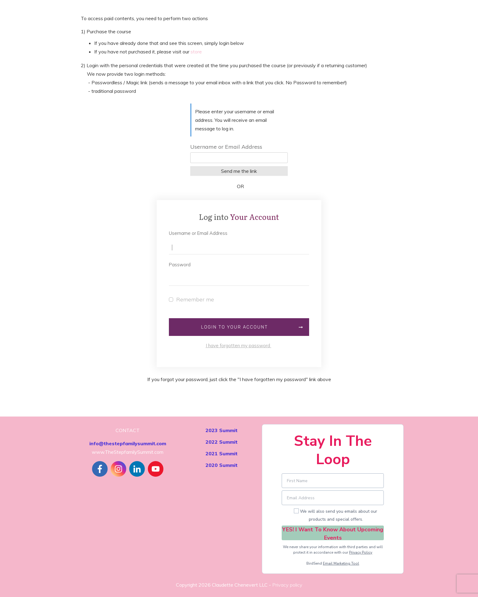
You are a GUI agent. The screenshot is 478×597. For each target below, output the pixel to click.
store (196, 52)
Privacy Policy (360, 552)
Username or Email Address (226, 146)
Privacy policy (287, 585)
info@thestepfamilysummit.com (127, 443)
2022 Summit (221, 442)
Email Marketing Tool (341, 563)
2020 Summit (221, 465)
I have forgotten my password (238, 345)
